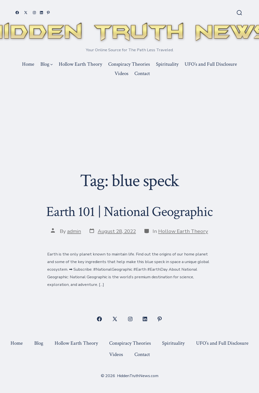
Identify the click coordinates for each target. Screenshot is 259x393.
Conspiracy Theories (129, 64)
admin (74, 231)
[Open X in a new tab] (25, 13)
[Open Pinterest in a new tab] (48, 13)
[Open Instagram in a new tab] (34, 13)
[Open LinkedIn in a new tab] (41, 13)
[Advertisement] (129, 115)
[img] (51, 64)
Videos (121, 73)
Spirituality (167, 64)
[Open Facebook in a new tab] (17, 13)
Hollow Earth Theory (80, 64)
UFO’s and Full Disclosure (211, 64)
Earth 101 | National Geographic (129, 212)
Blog (46, 64)
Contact (142, 73)
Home (28, 64)
